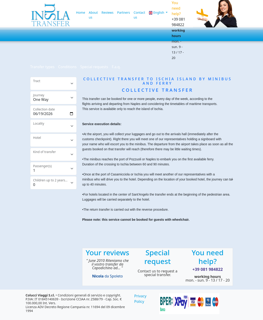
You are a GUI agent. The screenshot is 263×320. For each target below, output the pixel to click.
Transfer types (42, 66)
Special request (157, 256)
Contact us (139, 14)
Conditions (67, 66)
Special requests (94, 66)
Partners (123, 12)
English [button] (157, 12)
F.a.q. (116, 66)
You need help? (208, 256)
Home (80, 12)
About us (93, 14)
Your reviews (107, 252)
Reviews (107, 12)
